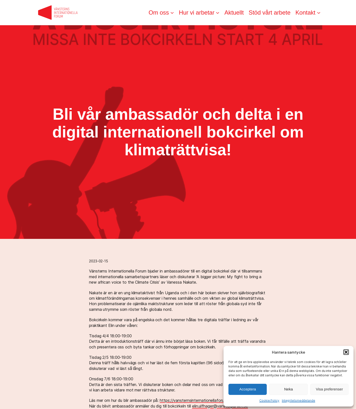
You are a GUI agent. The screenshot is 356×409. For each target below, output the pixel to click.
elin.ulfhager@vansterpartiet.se (220, 406)
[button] (346, 352)
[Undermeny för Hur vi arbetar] (217, 12)
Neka (288, 389)
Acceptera (247, 389)
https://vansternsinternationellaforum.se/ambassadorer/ (210, 400)
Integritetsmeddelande (298, 400)
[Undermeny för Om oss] (172, 12)
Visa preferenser (329, 389)
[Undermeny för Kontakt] (318, 12)
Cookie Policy (269, 400)
